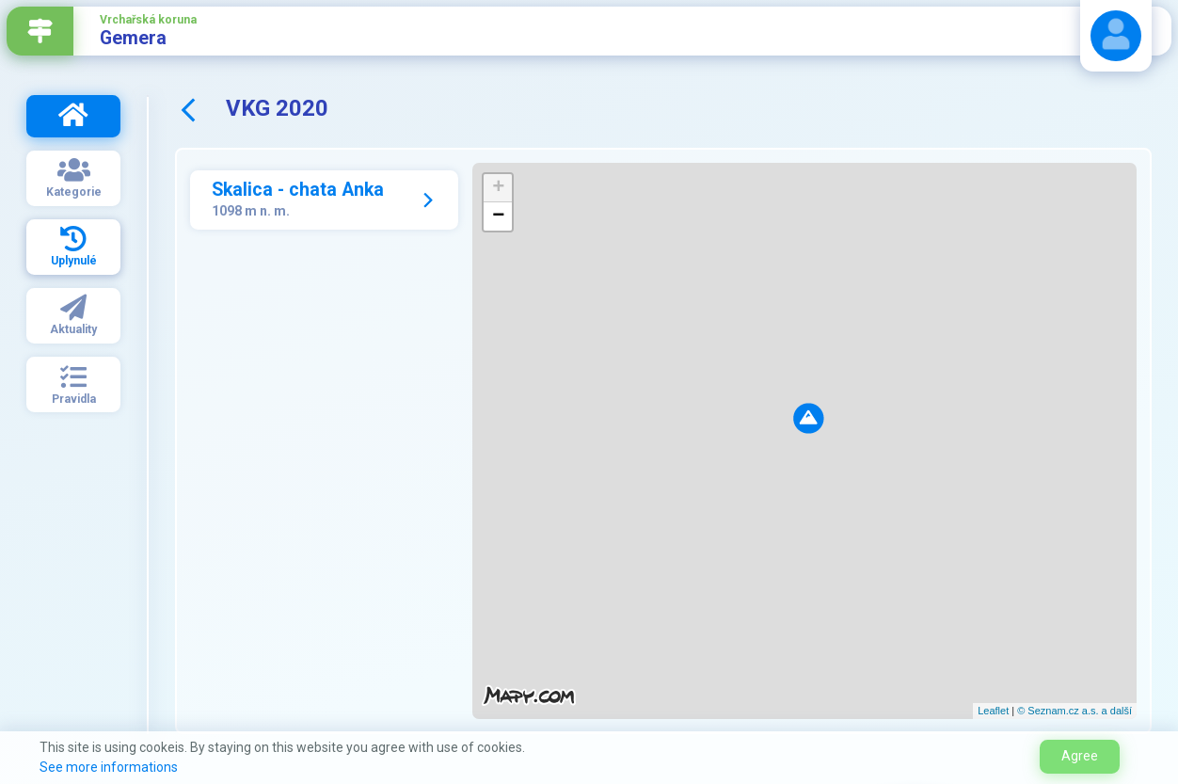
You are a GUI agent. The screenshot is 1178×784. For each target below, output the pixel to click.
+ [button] (498, 188)
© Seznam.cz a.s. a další (1074, 710)
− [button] (498, 216)
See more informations (109, 767)
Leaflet (993, 710)
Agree (1079, 755)
